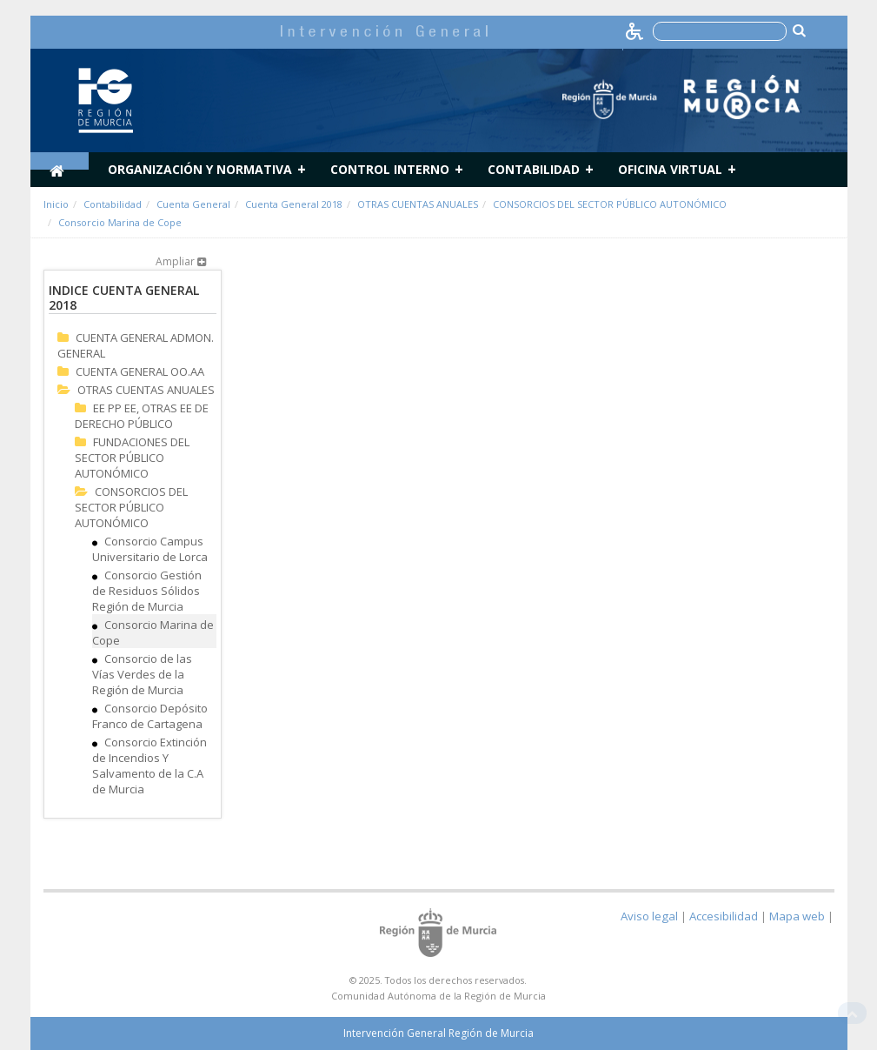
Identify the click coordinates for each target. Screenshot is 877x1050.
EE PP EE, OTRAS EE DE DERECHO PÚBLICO (142, 415)
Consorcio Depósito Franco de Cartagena (150, 716)
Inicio (56, 204)
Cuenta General (193, 204)
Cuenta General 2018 (293, 204)
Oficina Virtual (670, 169)
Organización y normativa (200, 169)
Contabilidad (534, 169)
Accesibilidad (723, 916)
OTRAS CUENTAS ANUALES (417, 204)
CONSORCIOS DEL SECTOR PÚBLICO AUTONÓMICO (610, 204)
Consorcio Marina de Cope (120, 222)
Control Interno (389, 169)
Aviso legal (649, 916)
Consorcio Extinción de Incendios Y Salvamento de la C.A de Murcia (149, 765)
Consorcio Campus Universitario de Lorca (150, 549)
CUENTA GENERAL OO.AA (140, 371)
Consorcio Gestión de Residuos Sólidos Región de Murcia (147, 590)
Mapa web (797, 916)
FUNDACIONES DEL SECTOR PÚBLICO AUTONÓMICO (132, 457)
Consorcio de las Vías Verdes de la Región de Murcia (142, 674)
